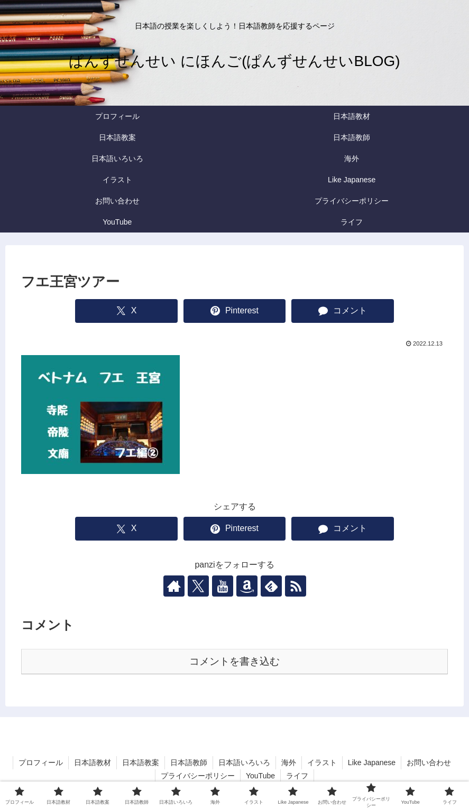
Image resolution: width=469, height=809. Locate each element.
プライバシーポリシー (198, 775)
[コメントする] (342, 311)
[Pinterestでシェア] (234, 311)
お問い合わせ (429, 762)
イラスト (322, 762)
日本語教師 (188, 762)
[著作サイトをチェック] (174, 586)
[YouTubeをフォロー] (222, 586)
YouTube (260, 775)
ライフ (297, 775)
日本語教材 (92, 762)
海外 (288, 762)
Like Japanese (372, 762)
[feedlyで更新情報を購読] (271, 586)
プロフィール (41, 762)
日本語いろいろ (244, 762)
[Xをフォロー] (198, 586)
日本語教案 (140, 762)
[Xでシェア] (126, 311)
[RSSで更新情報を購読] (295, 586)
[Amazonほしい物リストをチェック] (247, 586)
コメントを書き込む (234, 661)
